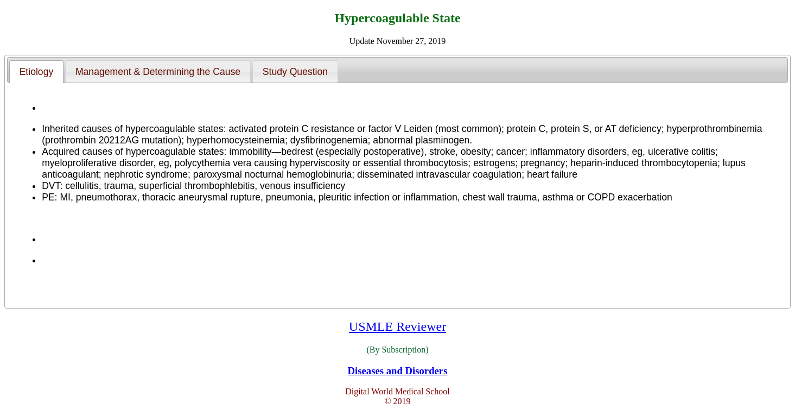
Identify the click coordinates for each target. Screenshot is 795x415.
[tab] (36, 71)
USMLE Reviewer (397, 326)
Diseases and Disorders (398, 370)
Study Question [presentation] (295, 71)
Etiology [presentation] (37, 71)
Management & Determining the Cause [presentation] (157, 71)
